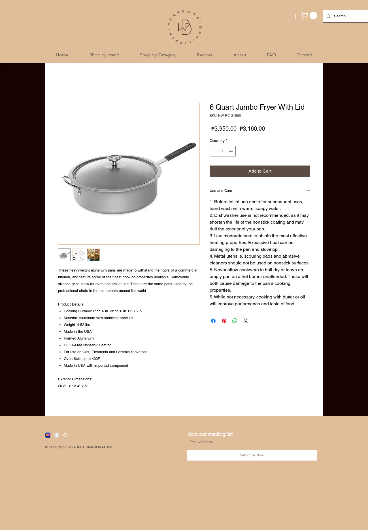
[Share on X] (245, 320)
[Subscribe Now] (252, 455)
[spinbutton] (223, 151)
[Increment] (231, 151)
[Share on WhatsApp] (234, 320)
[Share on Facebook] (213, 320)
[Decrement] (214, 151)
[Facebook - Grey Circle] (56, 435)
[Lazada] (47, 435)
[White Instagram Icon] (65, 435)
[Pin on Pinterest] (224, 320)
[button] (309, 15)
